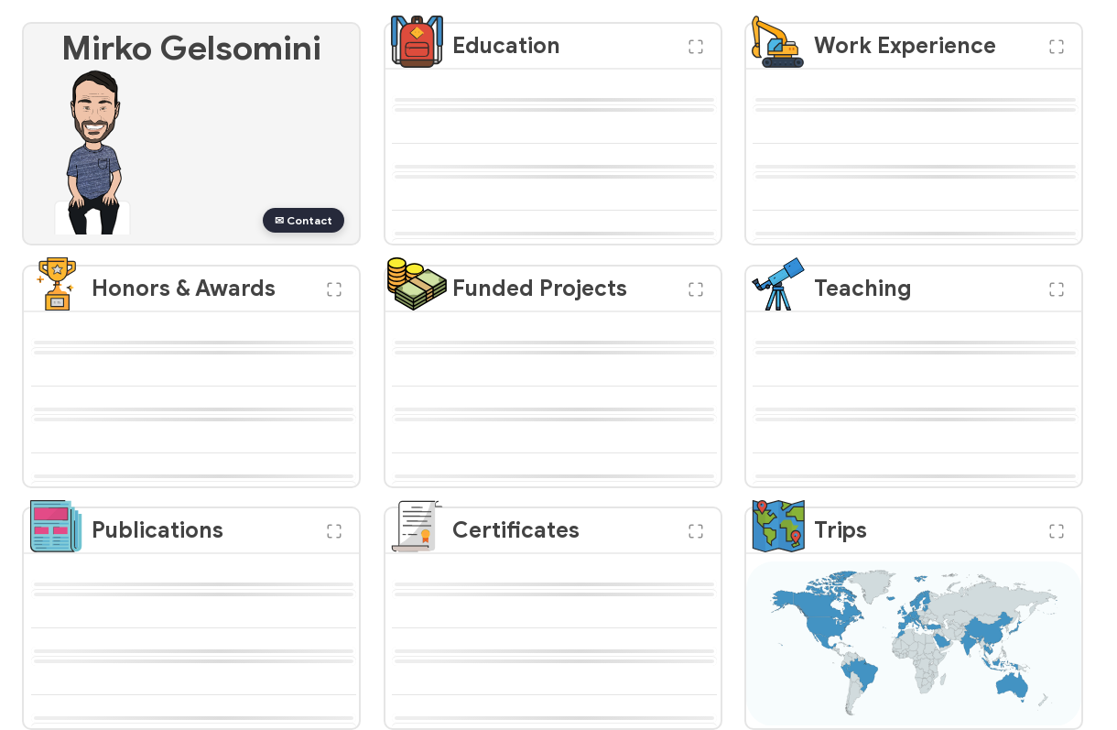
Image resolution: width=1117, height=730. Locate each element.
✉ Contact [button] (303, 220)
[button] (696, 46)
